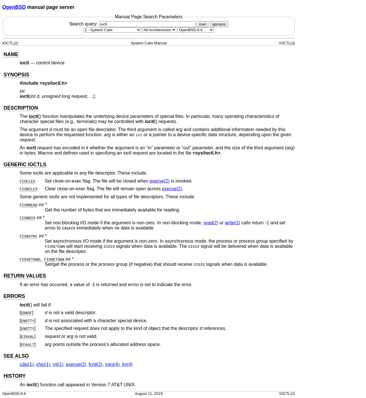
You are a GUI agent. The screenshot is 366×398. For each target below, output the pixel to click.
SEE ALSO (16, 356)
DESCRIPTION (20, 108)
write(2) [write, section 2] (232, 222)
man (202, 24)
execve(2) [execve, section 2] (160, 181)
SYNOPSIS (16, 75)
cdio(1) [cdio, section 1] (27, 364)
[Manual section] (112, 30)
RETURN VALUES (24, 276)
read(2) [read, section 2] (211, 222)
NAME (10, 54)
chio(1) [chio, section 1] (43, 364)
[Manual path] (195, 30)
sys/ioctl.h (53, 83)
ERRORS (14, 296)
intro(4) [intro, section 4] (112, 364)
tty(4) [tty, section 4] (127, 364)
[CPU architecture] (159, 30)
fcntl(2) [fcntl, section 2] (96, 364)
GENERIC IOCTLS (24, 164)
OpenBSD (14, 7)
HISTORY (14, 376)
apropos (219, 24)
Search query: (133, 23)
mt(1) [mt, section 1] (58, 364)
